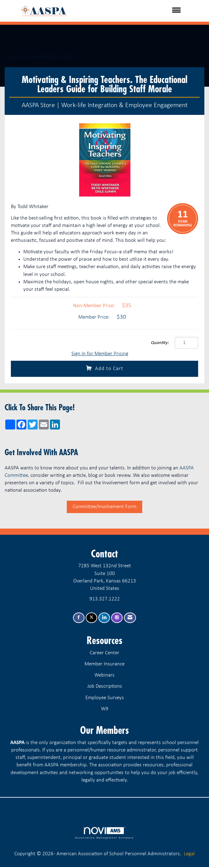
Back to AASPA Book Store (40, 57)
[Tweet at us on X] (91, 617)
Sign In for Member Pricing (99, 353)
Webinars (104, 675)
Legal (189, 853)
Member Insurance (104, 664)
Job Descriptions (104, 686)
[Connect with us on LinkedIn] (104, 617)
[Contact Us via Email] (130, 617)
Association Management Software (104, 833)
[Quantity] (186, 343)
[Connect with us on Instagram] (117, 617)
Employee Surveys (104, 697)
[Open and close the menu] (136, 11)
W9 (104, 709)
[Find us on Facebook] (78, 617)
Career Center (104, 653)
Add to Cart (104, 368)
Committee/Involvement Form (104, 506)
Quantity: (160, 343)
